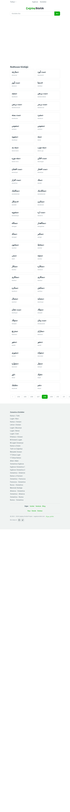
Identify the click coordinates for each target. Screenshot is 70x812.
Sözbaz (39, 511)
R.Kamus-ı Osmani (16, 437)
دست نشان (16, 309)
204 (18, 397)
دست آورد (42, 72)
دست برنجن (17, 104)
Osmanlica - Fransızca (17, 479)
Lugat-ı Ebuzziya (16, 428)
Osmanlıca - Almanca (17, 494)
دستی (14, 255)
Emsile (34, 511)
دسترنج (15, 331)
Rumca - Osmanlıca (16, 500)
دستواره (15, 363)
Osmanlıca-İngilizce (17, 464)
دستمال (15, 298)
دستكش (41, 288)
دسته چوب (42, 147)
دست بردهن (43, 93)
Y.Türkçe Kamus (15, 458)
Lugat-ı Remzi (15, 431)
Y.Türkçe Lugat (15, 455)
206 (31, 397)
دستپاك (40, 309)
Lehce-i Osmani (15, 425)
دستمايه (41, 298)
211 (64, 397)
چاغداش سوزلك (50, 516)
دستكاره (41, 266)
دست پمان (42, 320)
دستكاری (15, 277)
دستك (40, 180)
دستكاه (15, 223)
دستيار (40, 363)
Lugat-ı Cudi (14, 434)
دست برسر (42, 104)
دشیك (40, 374)
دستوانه (41, 353)
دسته (40, 136)
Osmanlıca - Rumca (16, 497)
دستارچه (15, 72)
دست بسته (16, 115)
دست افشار (42, 169)
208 (44, 397)
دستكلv (15, 201)
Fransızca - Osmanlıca (17, 482)
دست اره (41, 212)
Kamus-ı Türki (15, 416)
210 (58, 397)
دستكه (14, 234)
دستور (14, 342)
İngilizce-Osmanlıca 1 (17, 467)
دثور (13, 374)
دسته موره (16, 158)
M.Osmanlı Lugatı (16, 440)
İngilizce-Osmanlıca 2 (17, 470)
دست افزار (16, 180)
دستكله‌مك (42, 191)
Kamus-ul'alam (15, 446)
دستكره (15, 288)
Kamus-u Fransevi (16, 476)
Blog (43, 506)
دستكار (14, 266)
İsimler (32, 506)
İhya (29, 511)
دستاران (41, 331)
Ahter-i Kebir (14, 461)
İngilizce (35, 2)
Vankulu (38, 506)
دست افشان (17, 169)
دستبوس (15, 126)
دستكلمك (15, 191)
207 (38, 397)
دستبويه (15, 136)
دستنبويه (15, 212)
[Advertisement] (22, 40)
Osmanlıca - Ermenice (17, 473)
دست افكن (42, 158)
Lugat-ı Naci (14, 419)
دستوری (15, 353)
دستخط (41, 245)
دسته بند (15, 147)
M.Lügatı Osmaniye (16, 443)
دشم (39, 385)
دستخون (15, 245)
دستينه (40, 255)
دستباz (40, 82)
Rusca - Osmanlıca (16, 485)
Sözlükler (43, 2)
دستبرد (40, 115)
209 (51, 397)
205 (25, 397)
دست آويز (16, 82)
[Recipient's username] (32, 13)
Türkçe (12, 2)
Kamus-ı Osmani (15, 422)
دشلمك (15, 385)
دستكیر (40, 234)
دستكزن (41, 201)
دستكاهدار (42, 223)
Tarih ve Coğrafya (16, 449)
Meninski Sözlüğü (16, 488)
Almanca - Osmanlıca (17, 491)
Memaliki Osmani (16, 452)
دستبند (14, 93)
